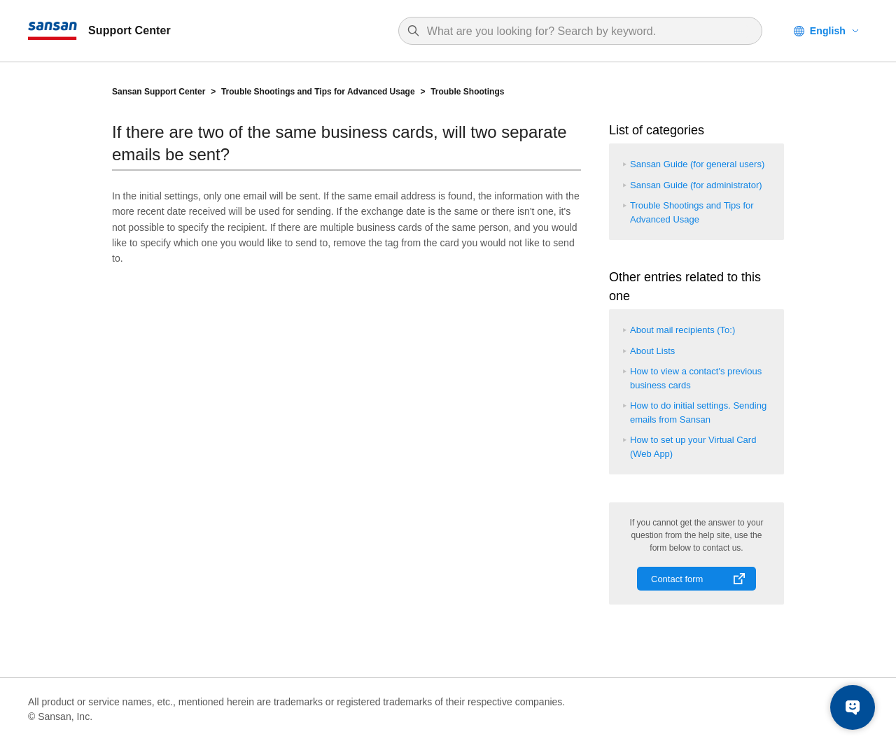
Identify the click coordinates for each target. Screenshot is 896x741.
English (828, 30)
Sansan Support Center (158, 92)
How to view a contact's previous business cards (696, 378)
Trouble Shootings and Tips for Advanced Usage (318, 92)
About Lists (652, 351)
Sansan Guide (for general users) (697, 164)
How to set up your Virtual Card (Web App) (693, 447)
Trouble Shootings (467, 92)
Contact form (677, 579)
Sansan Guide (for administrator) (696, 185)
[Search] (587, 31)
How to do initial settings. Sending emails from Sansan (698, 412)
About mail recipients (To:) (682, 330)
